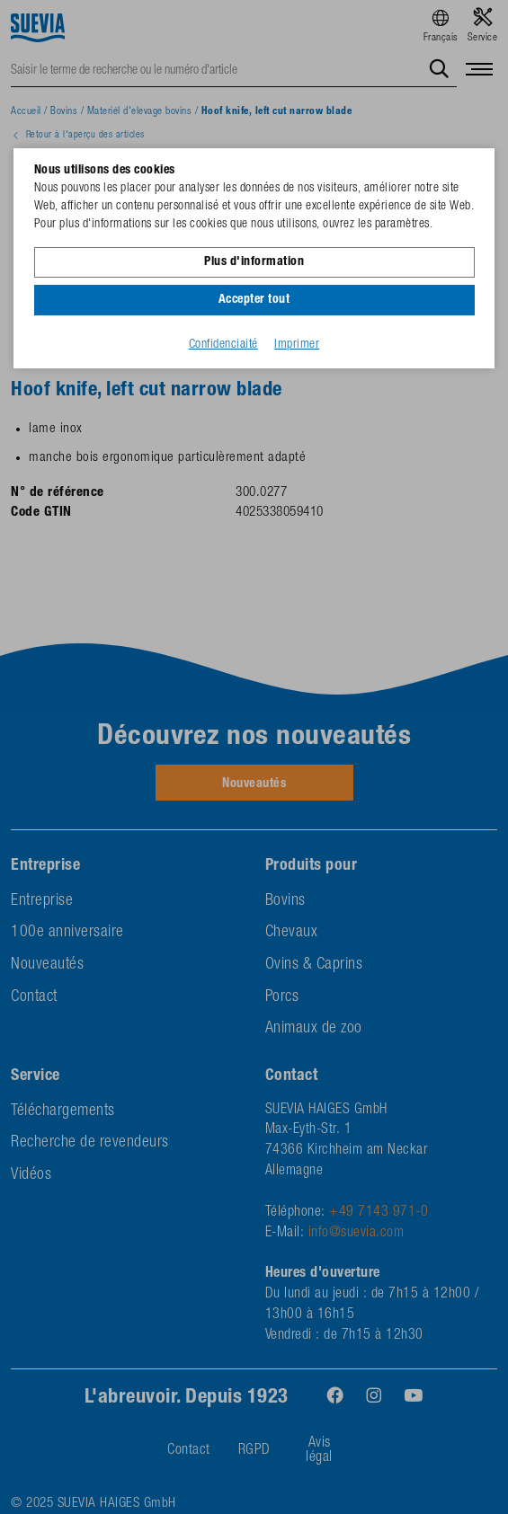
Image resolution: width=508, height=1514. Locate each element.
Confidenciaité (223, 345)
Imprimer (296, 345)
